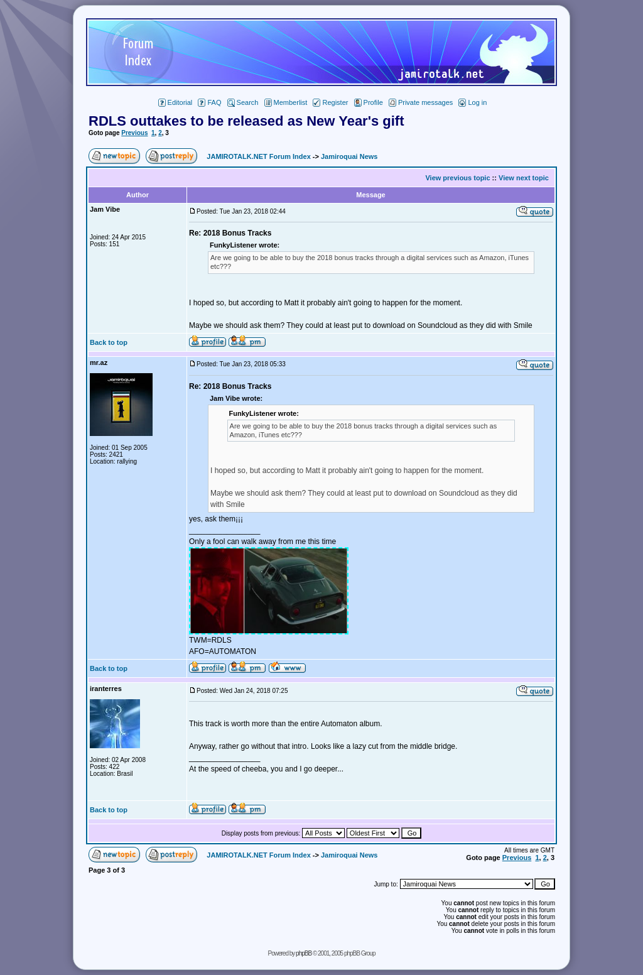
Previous (134, 132)
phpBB (303, 953)
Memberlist (286, 102)
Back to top (108, 342)
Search (243, 102)
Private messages (421, 102)
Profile (368, 102)
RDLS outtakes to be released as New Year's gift (246, 121)
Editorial (175, 102)
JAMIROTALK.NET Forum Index (258, 156)
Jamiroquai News (349, 156)
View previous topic (457, 178)
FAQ (209, 102)
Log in (472, 102)
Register (330, 102)
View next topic (524, 178)
